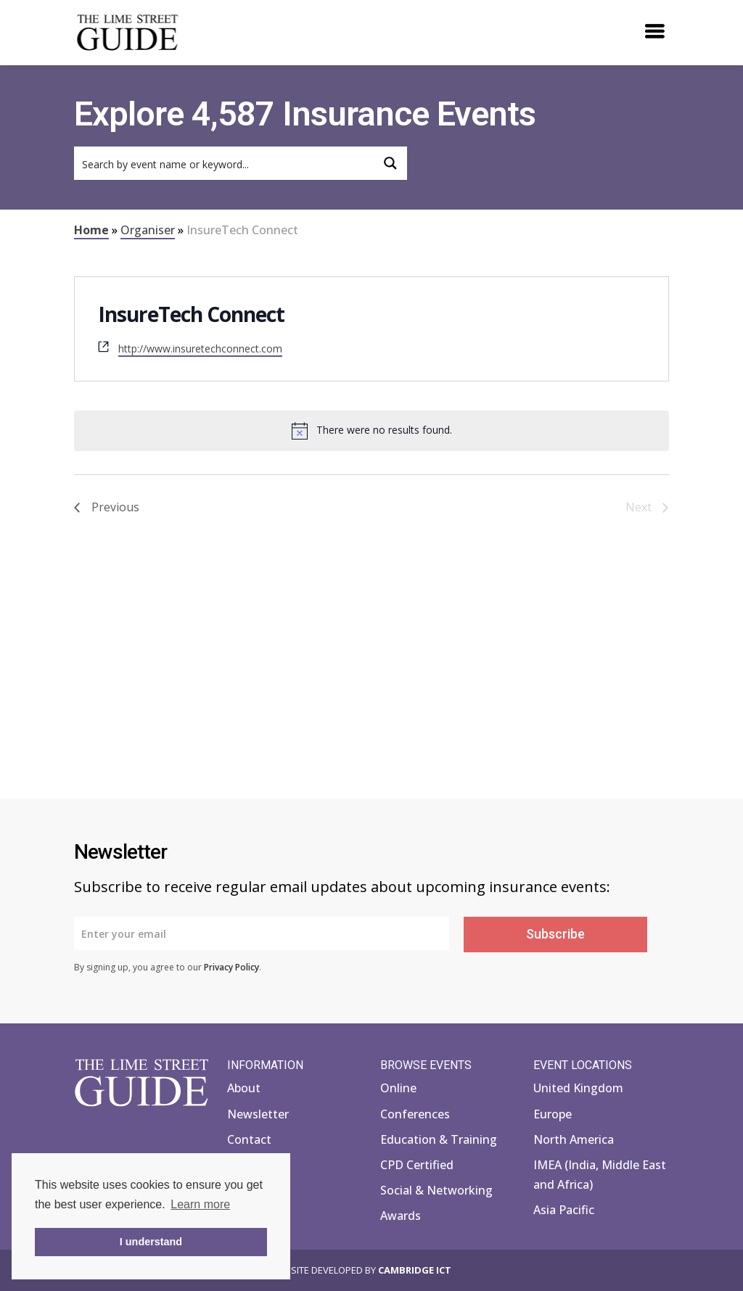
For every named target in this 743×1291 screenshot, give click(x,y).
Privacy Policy (231, 967)
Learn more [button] (200, 1204)
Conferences (415, 1114)
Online (398, 1088)
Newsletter (258, 1114)
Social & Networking (436, 1190)
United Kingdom (578, 1088)
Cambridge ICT (414, 1269)
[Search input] (224, 163)
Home (91, 230)
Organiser (147, 230)
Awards (400, 1216)
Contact (249, 1139)
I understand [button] (151, 1241)
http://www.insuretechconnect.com (200, 348)
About (243, 1088)
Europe (552, 1114)
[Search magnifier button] (390, 163)
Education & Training (438, 1139)
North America (573, 1139)
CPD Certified (416, 1165)
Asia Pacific (563, 1210)
